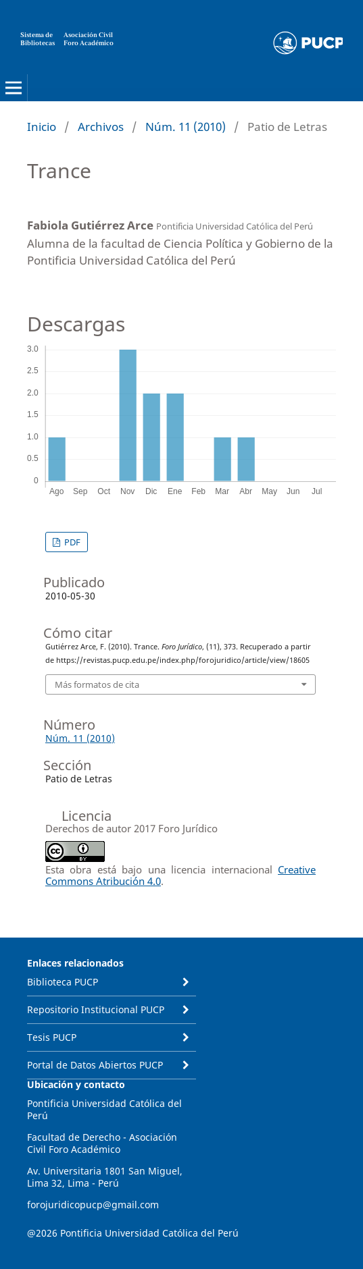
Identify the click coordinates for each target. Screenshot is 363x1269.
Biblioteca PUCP (62, 981)
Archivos (101, 126)
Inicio (41, 126)
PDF (71, 542)
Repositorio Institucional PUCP (95, 1009)
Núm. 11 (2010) (185, 126)
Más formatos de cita (97, 684)
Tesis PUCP (51, 1037)
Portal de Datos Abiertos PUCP (95, 1064)
